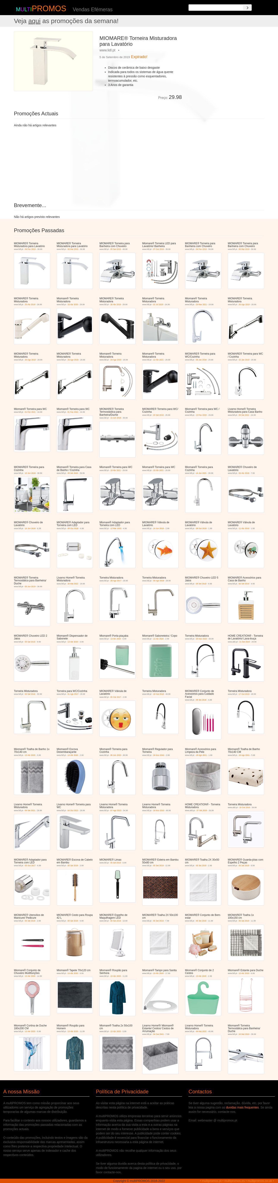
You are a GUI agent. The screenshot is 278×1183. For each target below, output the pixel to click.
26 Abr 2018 (115, 304)
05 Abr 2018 (244, 473)
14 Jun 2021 (201, 473)
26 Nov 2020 (201, 639)
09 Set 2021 (244, 415)
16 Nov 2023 (158, 810)
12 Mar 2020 (115, 528)
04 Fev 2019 (30, 249)
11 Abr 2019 (244, 528)
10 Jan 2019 (244, 360)
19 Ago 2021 (201, 755)
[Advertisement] (224, 61)
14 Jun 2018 (115, 418)
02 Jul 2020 (158, 304)
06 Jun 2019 (30, 586)
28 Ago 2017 (115, 581)
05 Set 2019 (115, 249)
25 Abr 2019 (30, 304)
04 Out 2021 (73, 810)
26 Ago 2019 (244, 304)
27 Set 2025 (201, 810)
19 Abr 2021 (115, 470)
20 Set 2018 (158, 415)
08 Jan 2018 (201, 360)
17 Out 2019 (244, 694)
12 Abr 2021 (158, 360)
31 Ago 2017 (73, 694)
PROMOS (49, 8)
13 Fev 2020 (201, 415)
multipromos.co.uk (260, 1181)
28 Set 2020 (73, 473)
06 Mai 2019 (73, 249)
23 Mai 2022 (244, 1034)
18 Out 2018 (158, 694)
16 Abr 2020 (73, 304)
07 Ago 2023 (115, 810)
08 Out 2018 (73, 528)
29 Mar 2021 (201, 304)
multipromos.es (234, 1181)
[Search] (247, 7)
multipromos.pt (212, 1181)
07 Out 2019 (158, 249)
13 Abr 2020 (73, 642)
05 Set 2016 (30, 694)
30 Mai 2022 (73, 584)
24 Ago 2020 (115, 360)
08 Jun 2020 (115, 755)
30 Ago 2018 (158, 581)
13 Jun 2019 (30, 473)
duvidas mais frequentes (242, 1107)
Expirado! (139, 57)
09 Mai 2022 (201, 1031)
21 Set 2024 (244, 642)
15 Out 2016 (244, 807)
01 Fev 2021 (30, 412)
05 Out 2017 (115, 697)
